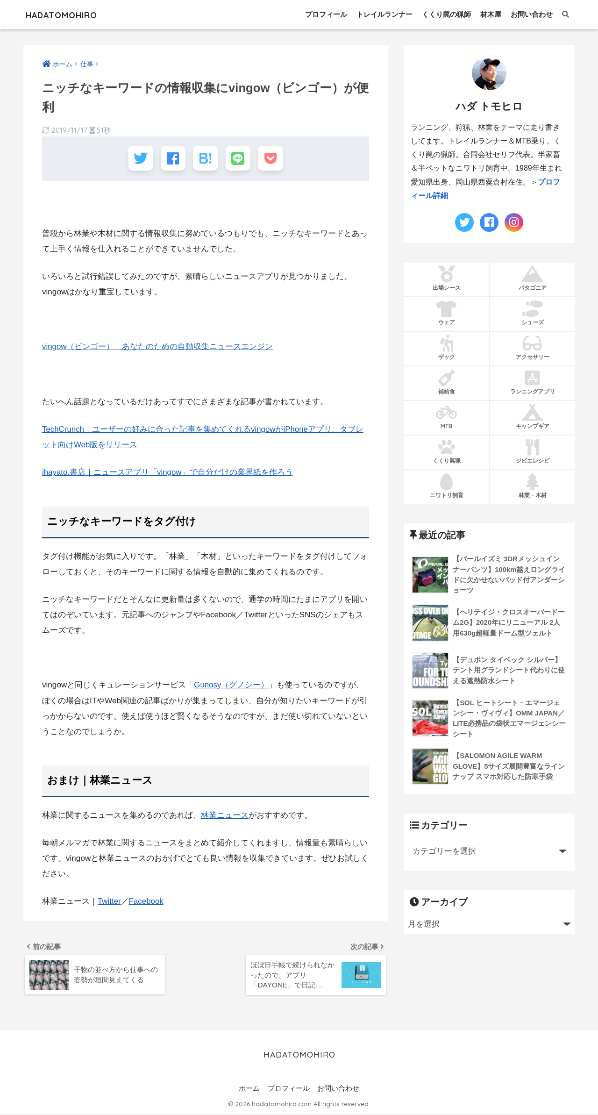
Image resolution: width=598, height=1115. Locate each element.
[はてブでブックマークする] (205, 159)
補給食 (446, 381)
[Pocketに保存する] (274, 159)
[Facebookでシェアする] (171, 159)
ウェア (446, 312)
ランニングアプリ (532, 381)
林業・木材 (532, 485)
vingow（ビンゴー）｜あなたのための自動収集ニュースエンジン (157, 348)
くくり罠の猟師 (446, 14)
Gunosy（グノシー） (231, 686)
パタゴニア (532, 278)
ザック (446, 347)
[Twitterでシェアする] (137, 159)
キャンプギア (532, 416)
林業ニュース (225, 816)
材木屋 (490, 14)
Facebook (146, 901)
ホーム (249, 1090)
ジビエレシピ (532, 451)
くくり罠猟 (446, 451)
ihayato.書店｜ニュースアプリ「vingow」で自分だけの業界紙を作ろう (167, 473)
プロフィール (326, 14)
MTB (446, 416)
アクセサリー (532, 347)
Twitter (109, 901)
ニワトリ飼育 (446, 485)
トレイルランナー (384, 14)
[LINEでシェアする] (240, 159)
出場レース (446, 278)
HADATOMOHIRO (73, 14)
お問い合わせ (532, 14)
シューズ (532, 312)
